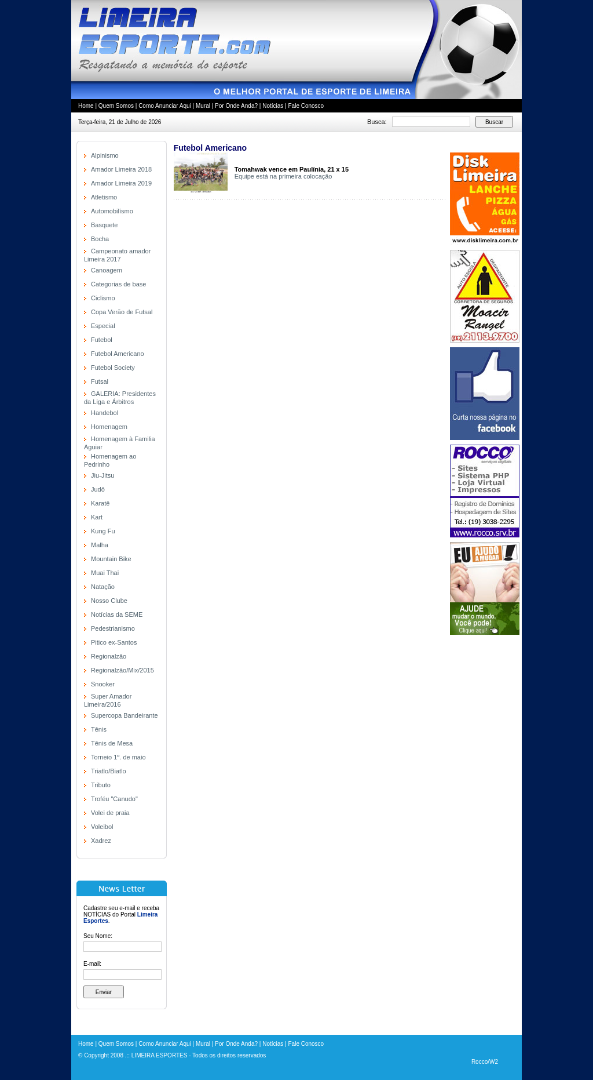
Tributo (101, 784)
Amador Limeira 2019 (121, 183)
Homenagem (109, 426)
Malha (99, 544)
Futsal (99, 381)
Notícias (272, 106)
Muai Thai (105, 572)
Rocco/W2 (484, 1062)
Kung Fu (103, 531)
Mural (203, 106)
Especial (103, 325)
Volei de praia (110, 812)
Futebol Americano (117, 353)
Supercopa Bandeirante (124, 715)
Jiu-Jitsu (102, 475)
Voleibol (102, 826)
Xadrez (101, 840)
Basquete (104, 224)
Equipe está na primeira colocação (283, 176)
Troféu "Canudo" (114, 798)
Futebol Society (113, 367)
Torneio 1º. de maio (118, 757)
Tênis (99, 729)
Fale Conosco (306, 106)
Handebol (104, 412)
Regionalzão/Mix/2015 (122, 670)
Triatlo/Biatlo (108, 771)
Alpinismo (105, 155)
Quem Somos (116, 106)
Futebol (101, 339)
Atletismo (104, 197)
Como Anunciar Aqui (164, 106)
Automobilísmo (112, 211)
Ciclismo (103, 297)
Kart (97, 517)
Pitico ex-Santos (114, 642)
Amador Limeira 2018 (121, 169)
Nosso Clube (109, 600)
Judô (98, 489)
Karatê (100, 503)
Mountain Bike (111, 558)
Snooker (103, 684)
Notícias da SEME (116, 614)
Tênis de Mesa (112, 743)
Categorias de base (118, 284)
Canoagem (106, 270)
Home (86, 106)
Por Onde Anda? (236, 106)
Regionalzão (108, 656)
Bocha (100, 238)
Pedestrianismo (113, 628)
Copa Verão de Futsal (121, 311)
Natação (103, 586)
